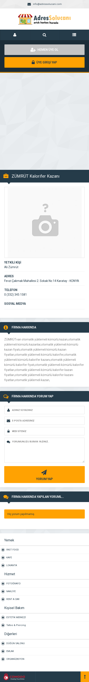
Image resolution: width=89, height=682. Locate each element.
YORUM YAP (44, 475)
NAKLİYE (11, 591)
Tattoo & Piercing (16, 625)
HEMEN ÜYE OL (44, 49)
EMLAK (10, 651)
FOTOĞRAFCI (13, 583)
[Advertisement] (44, 118)
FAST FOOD (12, 549)
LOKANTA (11, 565)
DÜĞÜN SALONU (15, 643)
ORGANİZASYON (15, 659)
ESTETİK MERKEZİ (16, 617)
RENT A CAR (12, 599)
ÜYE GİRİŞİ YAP (44, 62)
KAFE (9, 557)
